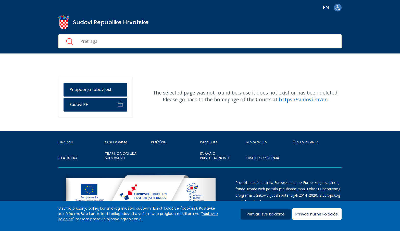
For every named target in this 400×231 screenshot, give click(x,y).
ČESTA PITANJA (306, 142)
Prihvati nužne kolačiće (316, 214)
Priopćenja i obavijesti (90, 89)
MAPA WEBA (256, 142)
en (326, 7)
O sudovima (116, 142)
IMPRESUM (208, 142)
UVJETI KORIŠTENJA (262, 157)
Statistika (68, 157)
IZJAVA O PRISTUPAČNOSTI (214, 156)
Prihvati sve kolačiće (266, 214)
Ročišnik (159, 142)
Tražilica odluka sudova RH (120, 156)
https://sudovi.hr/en (303, 99)
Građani (65, 142)
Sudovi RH (79, 104)
